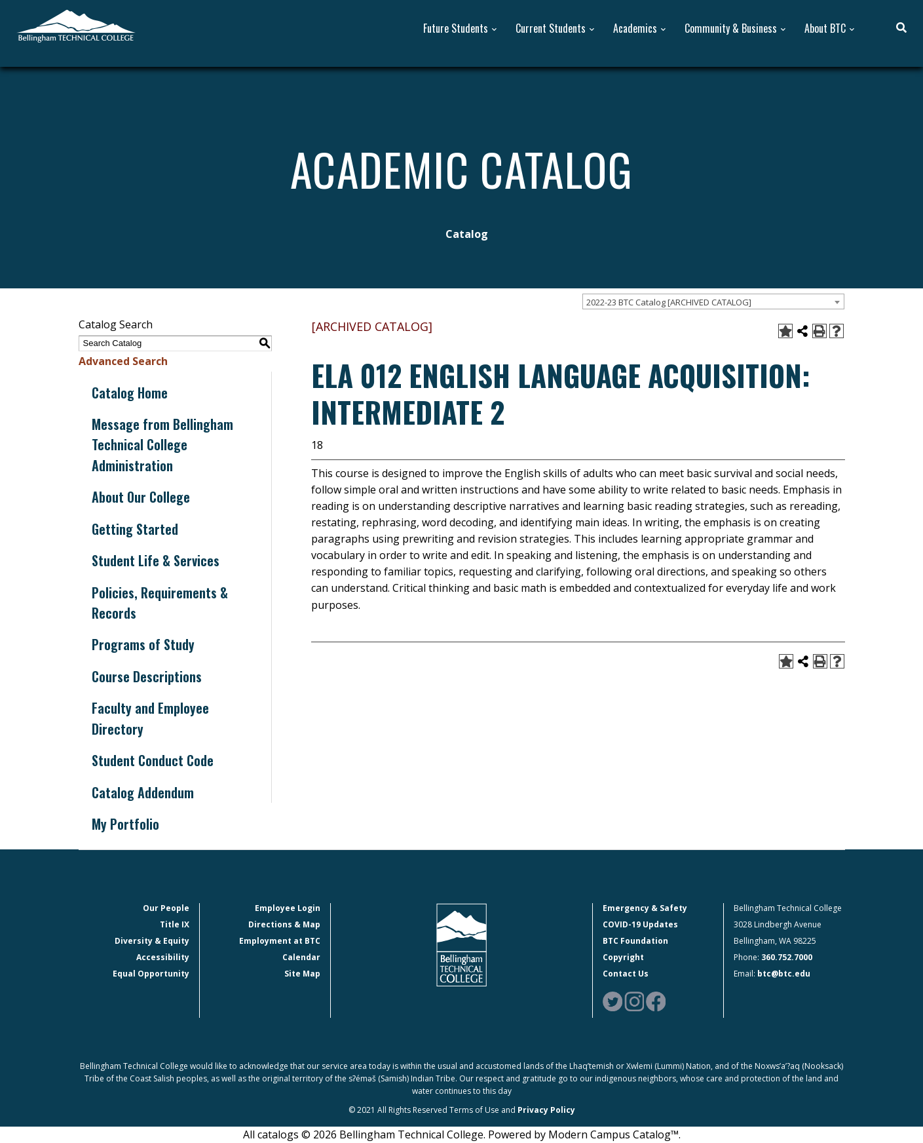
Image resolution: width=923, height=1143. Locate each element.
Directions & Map (284, 924)
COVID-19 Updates (640, 924)
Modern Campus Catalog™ (613, 1134)
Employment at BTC (279, 940)
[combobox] (713, 301)
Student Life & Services (155, 560)
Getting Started (135, 529)
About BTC (825, 28)
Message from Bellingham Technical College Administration (162, 444)
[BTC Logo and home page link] (76, 25)
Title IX (174, 924)
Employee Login (287, 908)
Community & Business (731, 28)
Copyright (623, 957)
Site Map (302, 973)
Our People (166, 908)
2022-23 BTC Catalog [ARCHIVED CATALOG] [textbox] (668, 302)
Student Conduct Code (153, 760)
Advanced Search (123, 361)
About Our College (141, 497)
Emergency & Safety (645, 908)
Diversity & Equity (152, 940)
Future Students (455, 28)
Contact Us (626, 973)
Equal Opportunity (151, 973)
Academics (635, 28)
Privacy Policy (546, 1109)
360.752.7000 (786, 957)
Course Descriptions (147, 676)
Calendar (301, 957)
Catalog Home (130, 392)
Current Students (551, 28)
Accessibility (162, 957)
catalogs (278, 1134)
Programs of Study (143, 644)
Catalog (466, 234)
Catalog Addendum (143, 792)
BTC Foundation (635, 940)
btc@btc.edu (783, 973)
